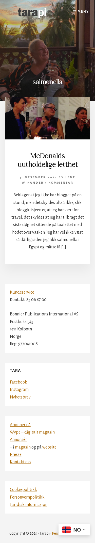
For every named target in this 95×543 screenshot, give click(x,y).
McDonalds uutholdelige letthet (47, 160)
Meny (83, 11)
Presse (16, 454)
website (49, 447)
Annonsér (18, 439)
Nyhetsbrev (20, 397)
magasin (23, 447)
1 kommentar (59, 182)
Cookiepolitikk (23, 489)
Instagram (19, 389)
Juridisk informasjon (28, 504)
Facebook (18, 382)
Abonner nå (20, 425)
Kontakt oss (20, 462)
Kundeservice (22, 292)
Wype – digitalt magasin (32, 432)
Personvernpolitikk (27, 497)
